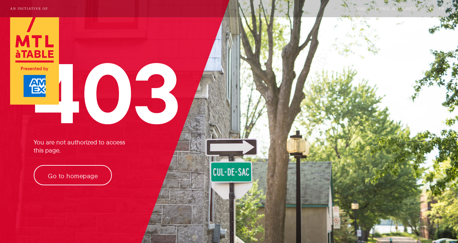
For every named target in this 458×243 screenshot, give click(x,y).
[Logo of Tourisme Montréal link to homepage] (34, 61)
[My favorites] (438, 41)
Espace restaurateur (398, 8)
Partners (405, 40)
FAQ (362, 8)
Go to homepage (73, 176)
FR (441, 8)
